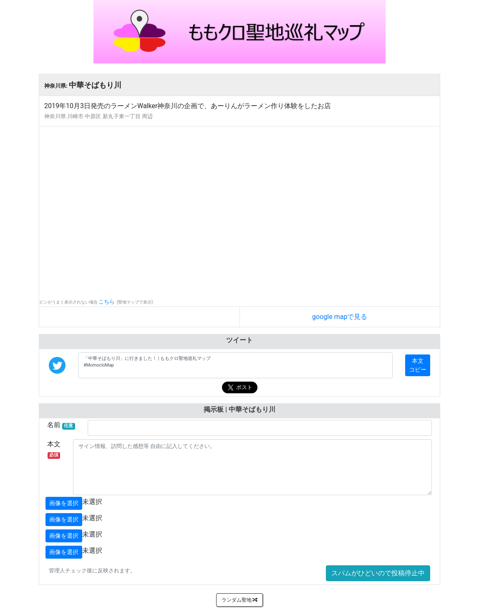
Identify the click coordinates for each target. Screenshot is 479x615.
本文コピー (417, 365)
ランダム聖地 (240, 600)
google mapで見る (339, 317)
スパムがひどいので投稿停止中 (378, 573)
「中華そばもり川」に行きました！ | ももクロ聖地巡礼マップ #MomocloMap (235, 365)
